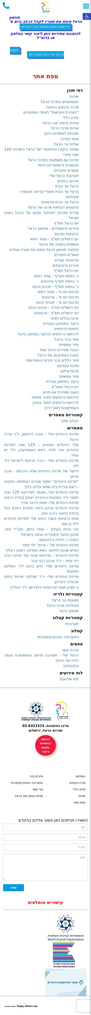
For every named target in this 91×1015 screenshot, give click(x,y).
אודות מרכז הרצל (65, 128)
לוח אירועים (69, 679)
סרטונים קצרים (66, 260)
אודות (74, 96)
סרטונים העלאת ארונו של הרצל (53, 207)
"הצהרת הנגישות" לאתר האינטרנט (51, 112)
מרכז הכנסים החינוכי (62, 107)
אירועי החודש (68, 181)
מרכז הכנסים (77, 782)
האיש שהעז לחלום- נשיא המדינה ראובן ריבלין (42, 550)
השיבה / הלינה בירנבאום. (58, 539)
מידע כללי (71, 117)
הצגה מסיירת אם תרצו (61, 392)
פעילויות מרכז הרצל (63, 605)
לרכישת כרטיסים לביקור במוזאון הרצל (48, 334)
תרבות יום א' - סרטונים (60, 297)
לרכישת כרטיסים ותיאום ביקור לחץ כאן (45, 26)
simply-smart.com (21, 1005)
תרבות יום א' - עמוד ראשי (58, 292)
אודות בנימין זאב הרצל (61, 123)
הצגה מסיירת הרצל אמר (59, 350)
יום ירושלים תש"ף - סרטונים (56, 313)
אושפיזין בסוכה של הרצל (59, 244)
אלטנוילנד (71, 666)
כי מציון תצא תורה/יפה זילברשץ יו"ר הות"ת (45, 587)
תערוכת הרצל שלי (64, 176)
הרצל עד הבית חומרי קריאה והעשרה (49, 191)
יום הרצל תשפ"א (65, 387)
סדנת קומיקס (68, 365)
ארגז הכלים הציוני (64, 318)
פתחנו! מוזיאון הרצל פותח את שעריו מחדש (44, 249)
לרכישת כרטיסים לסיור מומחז (55, 397)
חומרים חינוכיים (66, 170)
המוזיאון (80, 776)
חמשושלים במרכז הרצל (60, 102)
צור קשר (37, 789)
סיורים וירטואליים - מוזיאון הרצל (53, 228)
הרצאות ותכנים (66, 234)
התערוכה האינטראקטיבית (58, 637)
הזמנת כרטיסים (66, 328)
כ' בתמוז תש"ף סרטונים (60, 281)
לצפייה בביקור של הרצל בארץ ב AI (37, 52)
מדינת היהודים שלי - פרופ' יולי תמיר (50, 545)
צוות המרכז (69, 139)
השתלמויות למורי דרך (61, 408)
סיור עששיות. (68, 344)
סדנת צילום (69, 371)
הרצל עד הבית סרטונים (60, 202)
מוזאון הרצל (69, 611)
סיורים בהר (36, 776)
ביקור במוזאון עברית (62, 381)
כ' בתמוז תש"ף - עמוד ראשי (56, 276)
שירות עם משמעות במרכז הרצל (53, 160)
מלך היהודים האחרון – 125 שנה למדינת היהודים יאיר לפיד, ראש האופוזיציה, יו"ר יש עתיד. (41, 450)
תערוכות (72, 624)
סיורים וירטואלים (66, 265)
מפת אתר (79, 802)
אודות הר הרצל (66, 144)
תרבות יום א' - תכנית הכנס (57, 302)
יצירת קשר (70, 650)
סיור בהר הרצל (66, 339)
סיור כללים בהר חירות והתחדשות (52, 360)
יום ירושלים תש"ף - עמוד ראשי (54, 239)
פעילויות (72, 197)
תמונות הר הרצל (65, 600)
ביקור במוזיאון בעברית (61, 323)
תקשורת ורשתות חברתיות (58, 165)
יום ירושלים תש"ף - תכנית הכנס (53, 307)
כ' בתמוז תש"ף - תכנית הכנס (55, 286)
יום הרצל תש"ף (66, 223)
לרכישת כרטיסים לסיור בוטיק (56, 402)
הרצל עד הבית (67, 186)
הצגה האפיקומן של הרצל (58, 355)
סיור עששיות (69, 376)
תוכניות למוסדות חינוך (61, 133)
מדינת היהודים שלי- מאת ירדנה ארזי (50, 502)
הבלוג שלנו (70, 421)
